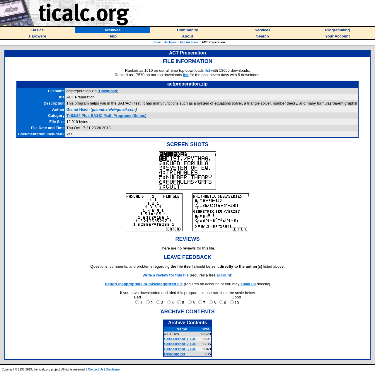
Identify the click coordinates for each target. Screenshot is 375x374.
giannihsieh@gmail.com (114, 109)
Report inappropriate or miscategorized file (144, 284)
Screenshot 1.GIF (180, 339)
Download (108, 91)
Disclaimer (113, 369)
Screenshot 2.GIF (180, 344)
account (224, 275)
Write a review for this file (166, 275)
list (207, 70)
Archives (170, 42)
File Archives (189, 42)
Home (157, 42)
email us (248, 284)
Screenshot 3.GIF (180, 349)
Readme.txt (174, 354)
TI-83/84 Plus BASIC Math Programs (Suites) (106, 115)
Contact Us (95, 369)
